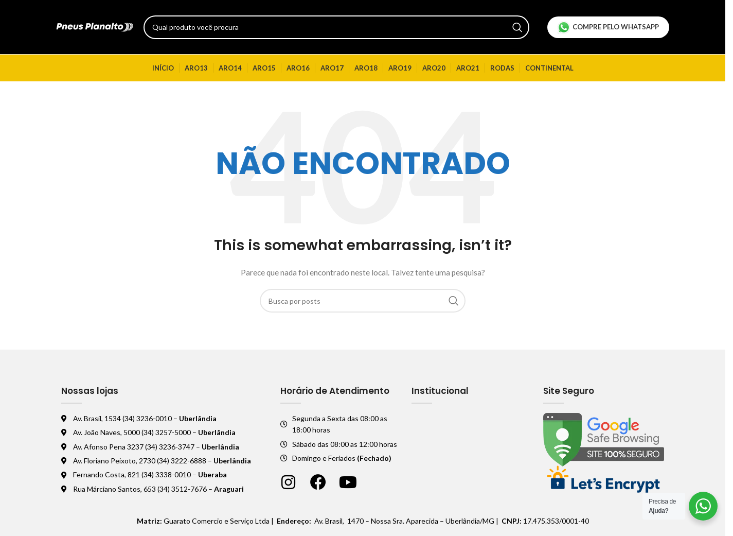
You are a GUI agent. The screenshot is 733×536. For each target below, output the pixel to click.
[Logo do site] (94, 26)
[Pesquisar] (336, 27)
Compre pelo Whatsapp (608, 27)
